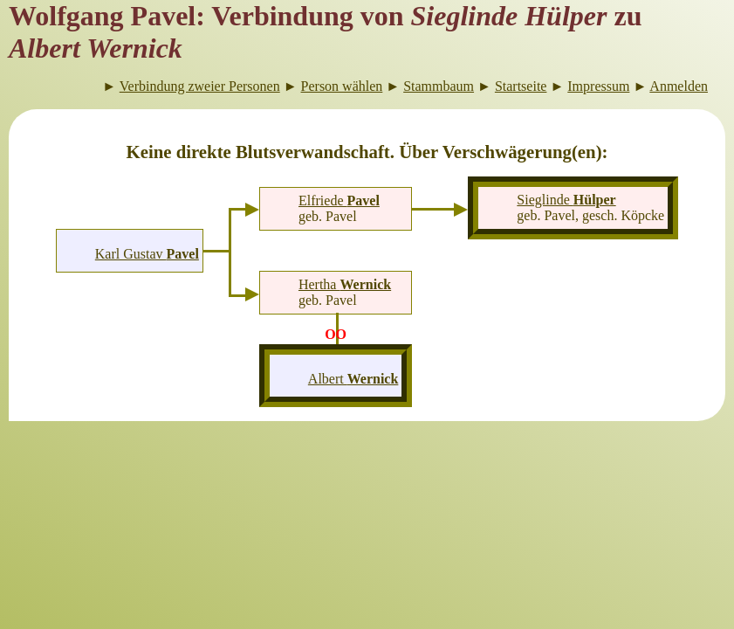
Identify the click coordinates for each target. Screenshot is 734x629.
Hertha (344, 284)
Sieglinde (566, 199)
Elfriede (339, 200)
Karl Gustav (147, 253)
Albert (353, 378)
